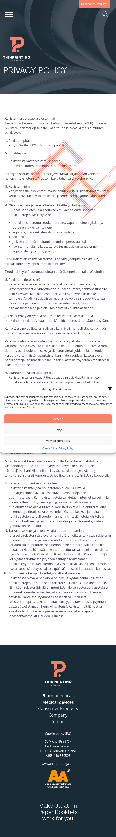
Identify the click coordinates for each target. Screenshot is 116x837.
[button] (110, 389)
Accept (58, 419)
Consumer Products (58, 708)
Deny (58, 430)
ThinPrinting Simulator (94, 4)
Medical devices (58, 702)
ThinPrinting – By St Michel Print (22, 61)
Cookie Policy (49, 448)
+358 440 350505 (57, 755)
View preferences (58, 441)
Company (57, 715)
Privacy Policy (66, 448)
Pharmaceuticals (58, 695)
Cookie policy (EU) (58, 733)
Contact (58, 721)
